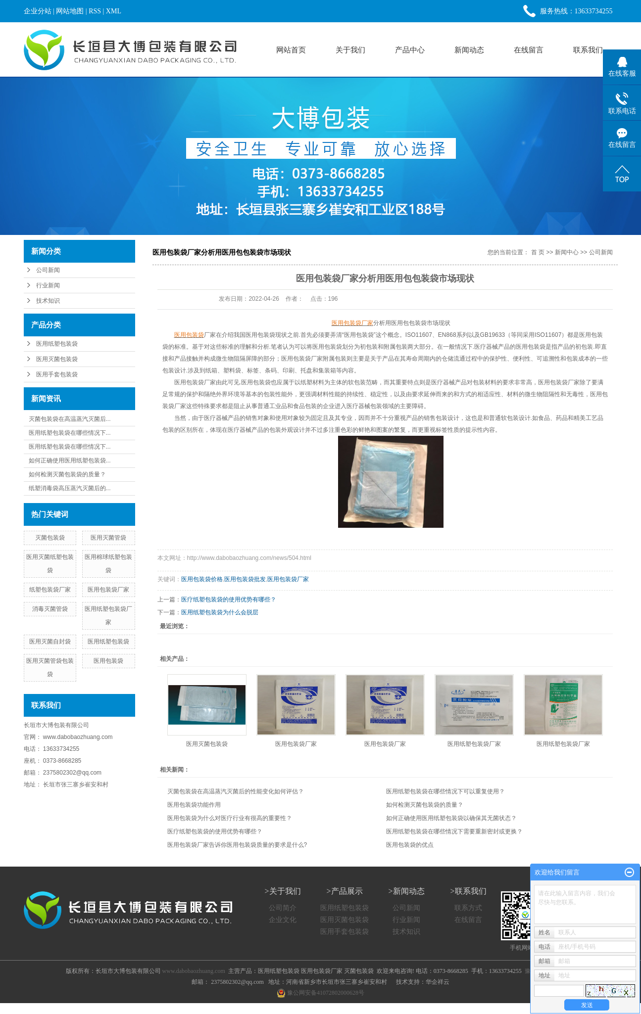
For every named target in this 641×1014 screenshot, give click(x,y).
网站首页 (291, 50)
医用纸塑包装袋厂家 (474, 743)
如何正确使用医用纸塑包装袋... (70, 460)
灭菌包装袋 (50, 537)
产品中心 (410, 50)
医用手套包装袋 (57, 374)
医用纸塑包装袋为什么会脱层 (219, 612)
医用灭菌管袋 (108, 537)
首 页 (537, 252)
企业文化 (282, 919)
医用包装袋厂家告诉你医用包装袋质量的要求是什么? (237, 844)
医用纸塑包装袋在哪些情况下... (70, 432)
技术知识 (48, 300)
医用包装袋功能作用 (194, 804)
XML (113, 11)
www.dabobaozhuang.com (78, 737)
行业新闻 (48, 285)
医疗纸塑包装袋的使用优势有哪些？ (228, 599)
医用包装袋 (108, 660)
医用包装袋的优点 (410, 844)
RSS (95, 11)
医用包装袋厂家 (108, 589)
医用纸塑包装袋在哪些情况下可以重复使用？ (445, 791)
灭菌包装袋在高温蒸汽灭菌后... (70, 418)
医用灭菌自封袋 (50, 641)
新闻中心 (567, 252)
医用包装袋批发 (245, 579)
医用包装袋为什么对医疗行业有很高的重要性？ (229, 818)
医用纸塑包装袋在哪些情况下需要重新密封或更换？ (454, 831)
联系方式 (468, 908)
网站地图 (70, 11)
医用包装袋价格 (202, 579)
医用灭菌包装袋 (57, 359)
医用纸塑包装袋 (57, 343)
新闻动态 (469, 50)
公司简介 (282, 908)
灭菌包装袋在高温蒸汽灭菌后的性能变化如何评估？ (235, 791)
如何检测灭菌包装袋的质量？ (67, 474)
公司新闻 (48, 270)
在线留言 (528, 50)
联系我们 (588, 50)
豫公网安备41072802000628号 (320, 992)
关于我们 (350, 50)
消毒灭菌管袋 (50, 608)
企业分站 (37, 11)
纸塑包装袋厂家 (50, 589)
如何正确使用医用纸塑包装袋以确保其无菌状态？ (451, 818)
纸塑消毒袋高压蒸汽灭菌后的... (70, 488)
